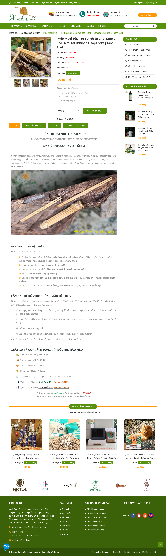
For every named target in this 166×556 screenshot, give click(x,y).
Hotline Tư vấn (93, 12)
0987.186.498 (92, 15)
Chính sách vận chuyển (97, 517)
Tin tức (62, 26)
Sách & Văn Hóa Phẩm (137, 72)
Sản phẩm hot (134, 44)
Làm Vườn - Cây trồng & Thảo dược (141, 77)
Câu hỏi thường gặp (95, 530)
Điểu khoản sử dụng (96, 509)
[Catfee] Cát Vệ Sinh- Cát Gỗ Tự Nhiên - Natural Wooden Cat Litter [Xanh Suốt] (102, 457)
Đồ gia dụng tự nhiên (137, 66)
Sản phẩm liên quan (83, 406)
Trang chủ (16, 26)
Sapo (56, 552)
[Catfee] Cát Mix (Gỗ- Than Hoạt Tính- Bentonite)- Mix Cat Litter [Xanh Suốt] (64, 457)
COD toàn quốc (62, 12)
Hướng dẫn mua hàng (96, 513)
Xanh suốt (32, 26)
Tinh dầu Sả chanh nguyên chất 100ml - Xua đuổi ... (146, 131)
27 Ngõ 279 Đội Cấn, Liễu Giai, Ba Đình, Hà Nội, (59, 3)
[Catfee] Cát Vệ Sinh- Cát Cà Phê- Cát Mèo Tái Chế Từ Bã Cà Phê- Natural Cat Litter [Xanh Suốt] (140, 457)
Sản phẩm (48, 26)
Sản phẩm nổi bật (136, 86)
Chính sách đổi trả (95, 521)
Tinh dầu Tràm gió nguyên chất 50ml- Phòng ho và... (146, 114)
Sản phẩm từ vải (135, 61)
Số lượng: (61, 111)
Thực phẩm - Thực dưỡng (139, 50)
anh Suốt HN (46, 387)
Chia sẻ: (60, 119)
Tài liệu (90, 26)
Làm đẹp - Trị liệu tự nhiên (139, 55)
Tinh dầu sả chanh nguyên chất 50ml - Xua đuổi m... (146, 148)
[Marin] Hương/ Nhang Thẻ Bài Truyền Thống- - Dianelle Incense (26, 456)
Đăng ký (153, 3)
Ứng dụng (76, 26)
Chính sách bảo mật (96, 526)
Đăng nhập (139, 3)
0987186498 (22, 3)
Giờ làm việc (115, 12)
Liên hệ (102, 26)
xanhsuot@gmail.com (21, 540)
